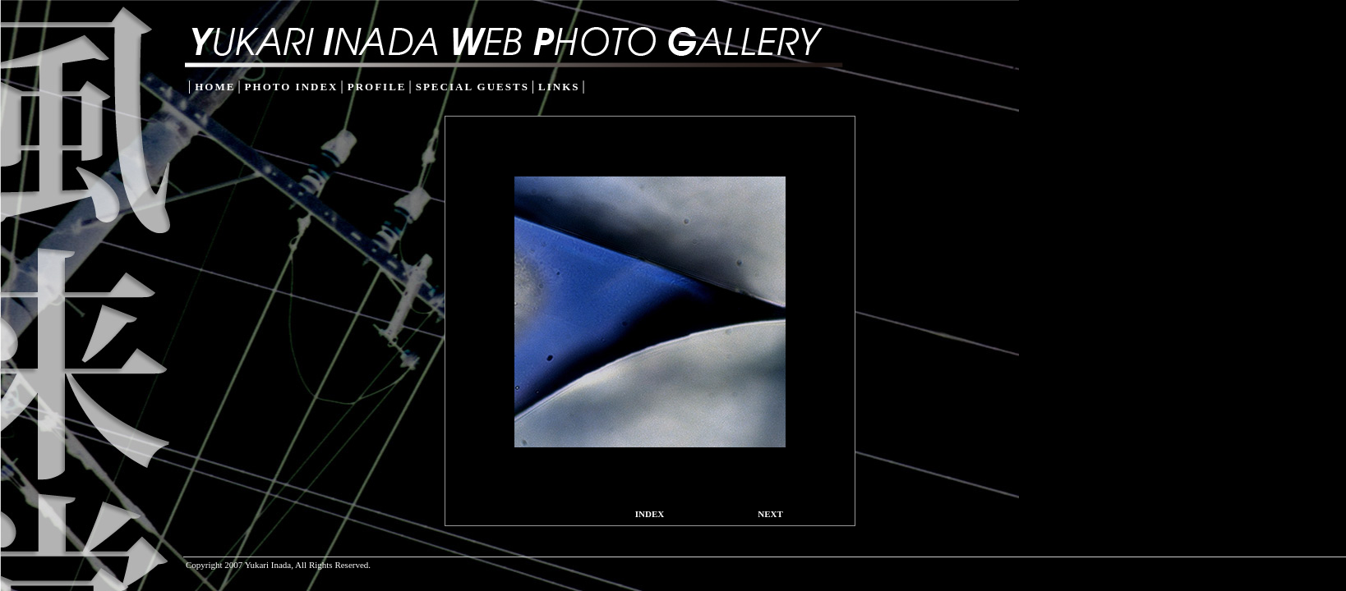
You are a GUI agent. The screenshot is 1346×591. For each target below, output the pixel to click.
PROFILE (377, 86)
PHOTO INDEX (292, 86)
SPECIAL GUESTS (472, 86)
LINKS (558, 86)
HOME (215, 86)
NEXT (770, 514)
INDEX (649, 514)
